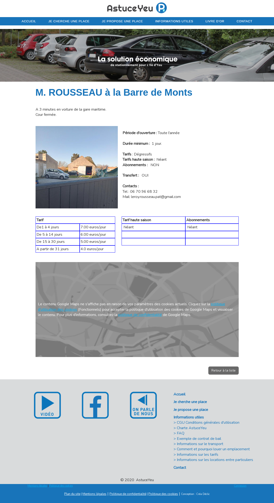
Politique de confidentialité (128, 494)
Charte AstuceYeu (191, 428)
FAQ (180, 433)
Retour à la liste (223, 370)
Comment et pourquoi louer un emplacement (213, 449)
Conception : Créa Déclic (195, 494)
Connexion (240, 486)
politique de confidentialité (140, 314)
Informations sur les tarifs (197, 454)
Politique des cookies (61, 486)
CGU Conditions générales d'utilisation (208, 422)
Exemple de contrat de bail (199, 438)
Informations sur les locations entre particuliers (215, 459)
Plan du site (72, 494)
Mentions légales (37, 486)
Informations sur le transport (200, 444)
